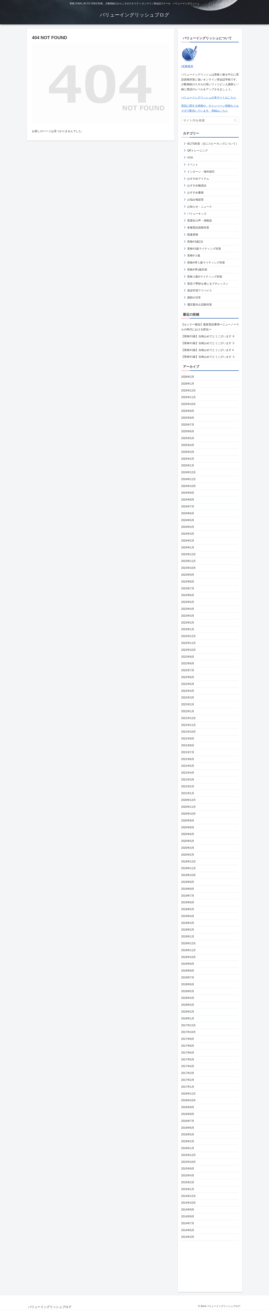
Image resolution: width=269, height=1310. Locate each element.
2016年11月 (188, 1093)
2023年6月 (187, 595)
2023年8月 (187, 581)
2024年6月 (187, 513)
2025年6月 (187, 431)
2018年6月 (187, 984)
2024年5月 (187, 520)
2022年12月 (188, 636)
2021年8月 (187, 745)
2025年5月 (187, 438)
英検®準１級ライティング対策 (206, 262)
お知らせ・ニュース (199, 206)
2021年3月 (187, 779)
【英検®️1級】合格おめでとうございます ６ (208, 336)
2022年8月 (187, 663)
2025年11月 (188, 397)
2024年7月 (187, 506)
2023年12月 (188, 554)
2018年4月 (187, 997)
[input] (210, 120)
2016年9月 (187, 1107)
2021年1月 (187, 793)
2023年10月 (188, 567)
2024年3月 (187, 533)
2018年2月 (187, 1011)
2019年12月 (188, 861)
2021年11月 (188, 725)
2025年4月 (187, 445)
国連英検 (192, 234)
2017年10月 (188, 1032)
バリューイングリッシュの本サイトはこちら (208, 97)
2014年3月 (187, 1236)
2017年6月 (187, 1052)
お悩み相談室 (195, 199)
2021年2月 (187, 786)
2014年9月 (187, 1209)
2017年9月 (187, 1038)
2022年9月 (187, 656)
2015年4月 (187, 1175)
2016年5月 (187, 1134)
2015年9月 (187, 1168)
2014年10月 (188, 1202)
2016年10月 (188, 1100)
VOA (190, 157)
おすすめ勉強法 (196, 185)
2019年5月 (187, 909)
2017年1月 (187, 1086)
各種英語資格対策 (198, 227)
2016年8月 (187, 1114)
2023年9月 (187, 574)
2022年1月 (187, 711)
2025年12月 (188, 390)
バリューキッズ (196, 213)
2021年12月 (188, 718)
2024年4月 (187, 526)
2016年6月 (187, 1127)
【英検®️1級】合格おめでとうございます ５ (208, 343)
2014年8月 (187, 1216)
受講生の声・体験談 (199, 220)
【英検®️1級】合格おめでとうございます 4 (207, 350)
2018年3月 (187, 1004)
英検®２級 (193, 255)
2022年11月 (188, 643)
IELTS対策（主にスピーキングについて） (212, 143)
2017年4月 (187, 1066)
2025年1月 (187, 465)
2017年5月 (187, 1059)
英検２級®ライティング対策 (204, 276)
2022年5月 (187, 684)
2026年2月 (187, 376)
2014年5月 (187, 1230)
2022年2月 (187, 704)
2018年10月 (188, 957)
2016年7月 (187, 1120)
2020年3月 (187, 847)
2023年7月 (187, 588)
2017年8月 (187, 1045)
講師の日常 (194, 297)
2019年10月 (188, 875)
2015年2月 (187, 1182)
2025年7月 (187, 424)
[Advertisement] (210, 1265)
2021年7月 (187, 752)
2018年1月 (187, 1018)
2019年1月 (187, 936)
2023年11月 (188, 561)
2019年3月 (187, 922)
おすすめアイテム (198, 178)
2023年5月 (187, 602)
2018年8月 (187, 970)
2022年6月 (187, 677)
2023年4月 (187, 608)
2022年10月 (188, 649)
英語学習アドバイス (199, 290)
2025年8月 (187, 417)
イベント (192, 164)
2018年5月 (187, 991)
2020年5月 (187, 840)
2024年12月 (188, 472)
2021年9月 (187, 738)
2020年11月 (188, 806)
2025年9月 (187, 410)
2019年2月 (187, 929)
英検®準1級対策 (197, 269)
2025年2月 (187, 458)
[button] (235, 120)
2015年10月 (188, 1161)
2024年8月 (187, 499)
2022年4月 (187, 690)
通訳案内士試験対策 (199, 304)
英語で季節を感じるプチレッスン (207, 283)
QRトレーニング (197, 150)
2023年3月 (187, 615)
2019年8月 (187, 888)
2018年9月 (187, 963)
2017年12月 (188, 1025)
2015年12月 (188, 1155)
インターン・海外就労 (201, 171)
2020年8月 (187, 827)
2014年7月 (187, 1223)
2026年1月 (187, 383)
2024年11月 (188, 479)
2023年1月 (187, 629)
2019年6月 (187, 902)
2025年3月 (187, 451)
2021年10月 (188, 731)
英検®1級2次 (195, 241)
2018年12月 (188, 943)
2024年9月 (187, 492)
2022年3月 (187, 697)
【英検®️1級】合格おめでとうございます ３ (208, 356)
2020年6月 (187, 834)
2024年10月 (188, 486)
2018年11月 (188, 950)
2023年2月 (187, 622)
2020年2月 (187, 854)
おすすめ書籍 (195, 192)
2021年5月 (187, 765)
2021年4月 (187, 772)
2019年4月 (187, 916)
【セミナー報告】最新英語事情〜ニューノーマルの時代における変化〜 (210, 327)
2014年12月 (188, 1196)
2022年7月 (187, 670)
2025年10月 (188, 404)
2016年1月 (187, 1148)
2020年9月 (187, 820)
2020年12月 (188, 799)
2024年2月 (187, 540)
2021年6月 (187, 759)
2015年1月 (187, 1189)
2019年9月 (187, 881)
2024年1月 (187, 547)
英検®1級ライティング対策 (204, 248)
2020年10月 (188, 813)
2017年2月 (187, 1079)
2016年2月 (187, 1141)
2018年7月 (187, 977)
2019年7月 (187, 895)
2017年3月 (187, 1073)
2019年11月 (188, 868)
